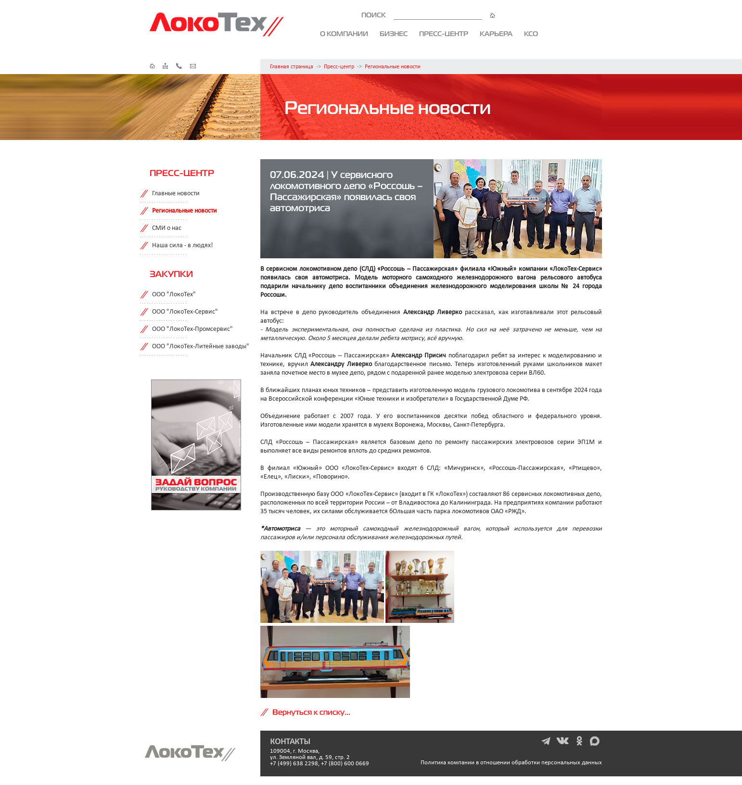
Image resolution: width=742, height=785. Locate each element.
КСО (531, 34)
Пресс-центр (443, 34)
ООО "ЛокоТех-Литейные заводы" (200, 346)
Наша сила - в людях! (182, 245)
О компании (344, 34)
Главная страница (291, 67)
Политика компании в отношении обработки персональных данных (511, 763)
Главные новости (176, 193)
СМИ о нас (166, 228)
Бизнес (394, 34)
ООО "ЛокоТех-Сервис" (185, 312)
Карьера (496, 34)
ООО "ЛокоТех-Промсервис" (192, 329)
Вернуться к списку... (311, 712)
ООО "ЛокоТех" (174, 294)
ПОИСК (428, 15)
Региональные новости (392, 67)
